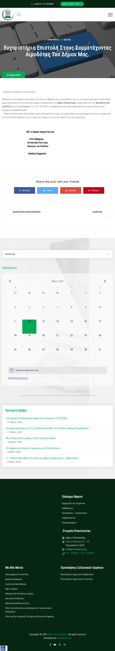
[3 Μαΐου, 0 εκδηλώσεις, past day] (100, 298)
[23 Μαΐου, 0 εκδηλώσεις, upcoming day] (86, 341)
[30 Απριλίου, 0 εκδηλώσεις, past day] (57, 298)
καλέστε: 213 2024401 (42, 4)
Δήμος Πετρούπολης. (58, 634)
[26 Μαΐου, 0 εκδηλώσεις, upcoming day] (29, 355)
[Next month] (105, 281)
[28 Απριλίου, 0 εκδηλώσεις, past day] (29, 298)
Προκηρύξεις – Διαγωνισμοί (74, 513)
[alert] (57, 370)
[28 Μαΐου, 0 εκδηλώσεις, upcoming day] (57, 355)
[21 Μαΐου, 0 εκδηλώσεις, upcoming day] (57, 341)
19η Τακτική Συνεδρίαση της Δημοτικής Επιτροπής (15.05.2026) (36, 418)
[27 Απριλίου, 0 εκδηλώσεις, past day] (15, 298)
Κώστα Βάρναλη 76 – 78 (77, 541)
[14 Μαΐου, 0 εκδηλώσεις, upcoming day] (57, 327)
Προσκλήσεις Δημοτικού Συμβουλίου (77, 574)
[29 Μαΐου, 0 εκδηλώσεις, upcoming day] (72, 355)
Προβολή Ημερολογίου (18, 378)
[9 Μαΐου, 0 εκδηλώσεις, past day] (86, 312)
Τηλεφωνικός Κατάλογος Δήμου (19, 593)
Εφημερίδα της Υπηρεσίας (73, 503)
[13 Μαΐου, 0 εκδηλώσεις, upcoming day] (43, 327)
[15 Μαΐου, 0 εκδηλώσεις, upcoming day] (72, 327)
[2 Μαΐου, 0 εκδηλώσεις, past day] (86, 298)
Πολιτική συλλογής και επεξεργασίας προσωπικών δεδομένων (28, 610)
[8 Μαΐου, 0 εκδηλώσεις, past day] (72, 312)
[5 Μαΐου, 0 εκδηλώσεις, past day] (29, 312)
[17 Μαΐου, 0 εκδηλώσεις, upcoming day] (100, 327)
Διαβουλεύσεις (69, 517)
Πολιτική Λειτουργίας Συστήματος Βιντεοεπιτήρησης (29, 616)
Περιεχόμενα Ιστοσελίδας (16, 574)
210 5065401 (88, 553)
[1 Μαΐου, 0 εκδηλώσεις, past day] (72, 298)
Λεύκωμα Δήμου (69, 522)
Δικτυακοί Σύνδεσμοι (14, 598)
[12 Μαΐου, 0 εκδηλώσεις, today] (29, 327)
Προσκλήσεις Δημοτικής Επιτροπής (76, 579)
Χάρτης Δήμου (11, 588)
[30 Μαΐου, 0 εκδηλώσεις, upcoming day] (86, 355)
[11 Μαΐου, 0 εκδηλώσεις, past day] (15, 327)
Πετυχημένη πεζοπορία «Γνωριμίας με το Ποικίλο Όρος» (33, 448)
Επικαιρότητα (52, 40)
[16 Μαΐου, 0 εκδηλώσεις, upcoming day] (86, 327)
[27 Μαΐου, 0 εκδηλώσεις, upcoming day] (43, 355)
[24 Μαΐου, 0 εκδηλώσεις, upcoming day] (100, 341)
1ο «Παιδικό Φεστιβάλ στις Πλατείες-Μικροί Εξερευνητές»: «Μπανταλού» (42, 458)
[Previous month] (10, 281)
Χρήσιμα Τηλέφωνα (13, 579)
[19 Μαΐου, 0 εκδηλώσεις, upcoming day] (29, 341)
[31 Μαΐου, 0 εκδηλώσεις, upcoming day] (100, 355)
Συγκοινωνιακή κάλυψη (15, 584)
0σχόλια (66, 40)
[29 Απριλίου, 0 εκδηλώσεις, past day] (43, 298)
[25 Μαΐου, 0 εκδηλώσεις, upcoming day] (15, 355)
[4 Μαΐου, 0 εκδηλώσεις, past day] (15, 312)
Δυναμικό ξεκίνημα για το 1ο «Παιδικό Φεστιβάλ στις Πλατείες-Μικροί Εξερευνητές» (47, 428)
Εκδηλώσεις (67, 508)
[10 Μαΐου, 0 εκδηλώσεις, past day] (100, 312)
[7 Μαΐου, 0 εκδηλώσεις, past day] (57, 312)
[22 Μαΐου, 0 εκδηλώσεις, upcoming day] (72, 341)
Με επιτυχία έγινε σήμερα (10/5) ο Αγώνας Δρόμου (31, 438)
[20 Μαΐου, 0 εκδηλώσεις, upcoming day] (43, 341)
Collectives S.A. (64, 638)
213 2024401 (73, 553)
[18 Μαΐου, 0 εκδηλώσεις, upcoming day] (15, 341)
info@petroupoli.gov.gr (76, 549)
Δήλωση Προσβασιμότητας (17, 603)
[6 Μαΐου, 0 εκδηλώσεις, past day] (43, 312)
